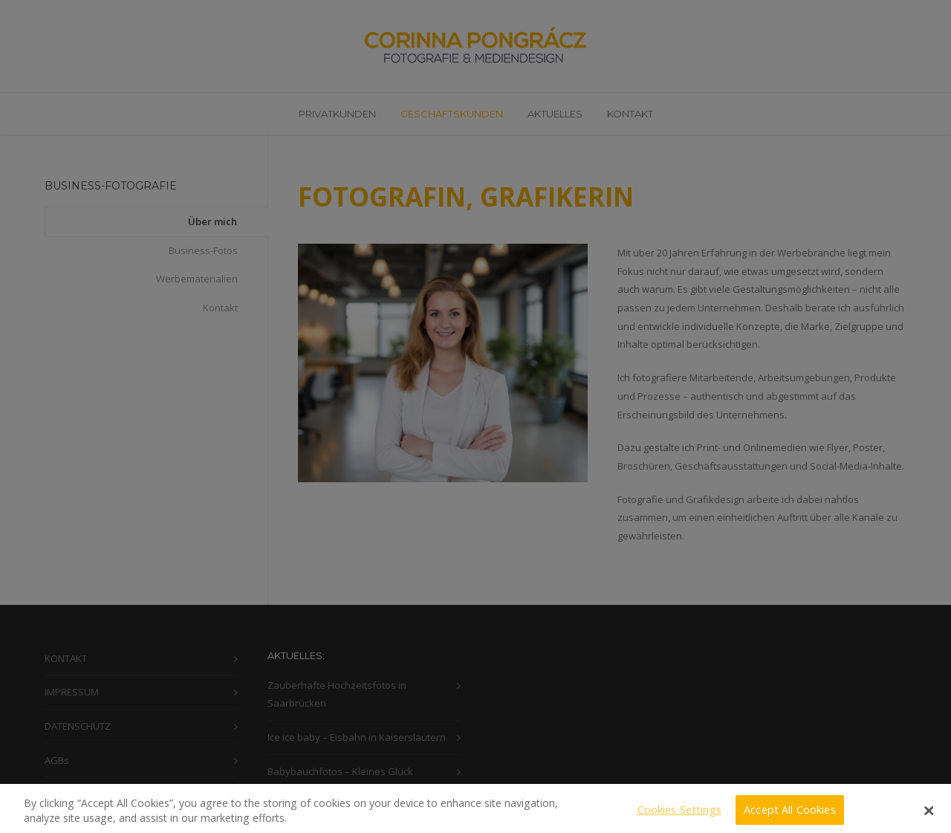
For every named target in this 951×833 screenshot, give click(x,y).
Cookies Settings (679, 816)
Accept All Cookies (790, 816)
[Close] (928, 817)
